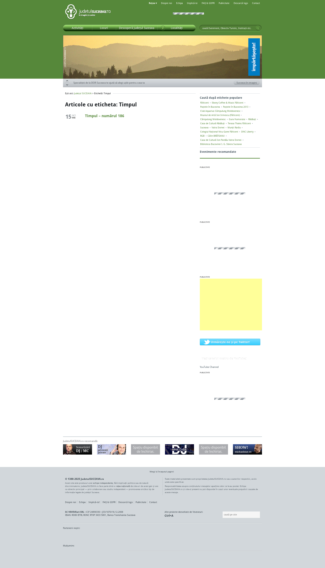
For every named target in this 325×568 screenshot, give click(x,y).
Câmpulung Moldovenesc (213, 119)
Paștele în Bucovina (210, 106)
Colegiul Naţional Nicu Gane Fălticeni (219, 131)
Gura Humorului (237, 119)
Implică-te (192, 3)
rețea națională (123, 486)
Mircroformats (97, 553)
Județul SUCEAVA (88, 12)
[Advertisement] (231, 304)
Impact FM (154, 536)
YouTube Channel (209, 366)
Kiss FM (184, 536)
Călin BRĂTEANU (216, 135)
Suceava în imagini (248, 83)
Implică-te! (94, 502)
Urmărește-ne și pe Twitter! (230, 342)
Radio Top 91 (199, 536)
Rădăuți (252, 119)
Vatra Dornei (218, 127)
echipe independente (103, 483)
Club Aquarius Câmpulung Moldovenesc (220, 111)
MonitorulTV (93, 536)
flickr (119, 553)
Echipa (179, 3)
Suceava (204, 127)
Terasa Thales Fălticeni (239, 123)
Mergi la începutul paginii (160, 472)
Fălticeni (204, 102)
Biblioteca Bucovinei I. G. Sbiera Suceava (221, 144)
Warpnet (219, 536)
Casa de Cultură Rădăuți (212, 123)
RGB (202, 135)
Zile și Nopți (238, 536)
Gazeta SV (132, 536)
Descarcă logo (241, 3)
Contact (256, 3)
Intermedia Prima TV (172, 536)
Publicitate (224, 3)
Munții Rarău (234, 127)
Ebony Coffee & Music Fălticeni (227, 102)
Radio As (254, 536)
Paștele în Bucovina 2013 (235, 106)
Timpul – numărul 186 (104, 115)
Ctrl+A (169, 515)
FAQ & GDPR (208, 3)
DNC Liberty (247, 131)
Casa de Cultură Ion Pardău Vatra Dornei (220, 139)
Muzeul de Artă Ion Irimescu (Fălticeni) (220, 115)
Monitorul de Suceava (71, 536)
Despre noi (166, 3)
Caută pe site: (222, 514)
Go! (258, 28)
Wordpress (73, 553)
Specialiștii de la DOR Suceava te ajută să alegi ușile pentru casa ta (109, 82)
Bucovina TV (113, 536)
